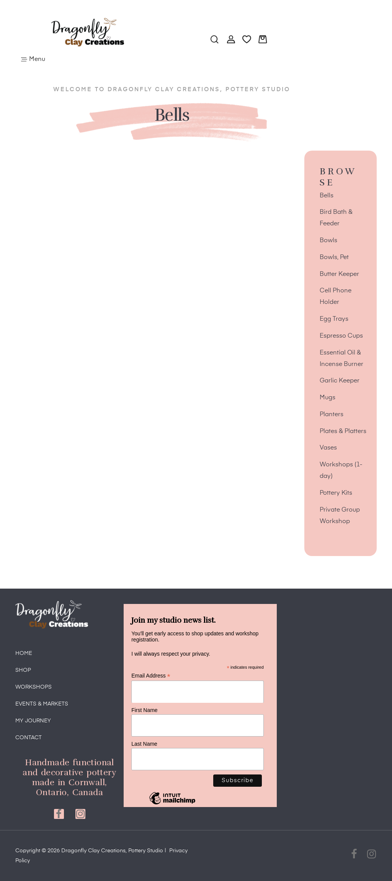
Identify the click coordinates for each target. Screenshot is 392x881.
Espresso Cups (341, 336)
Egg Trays (334, 319)
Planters (331, 415)
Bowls (328, 241)
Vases (328, 448)
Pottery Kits (336, 493)
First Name (144, 710)
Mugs (327, 398)
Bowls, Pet (334, 257)
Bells (326, 196)
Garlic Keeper (339, 381)
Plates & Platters (343, 431)
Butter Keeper (339, 274)
